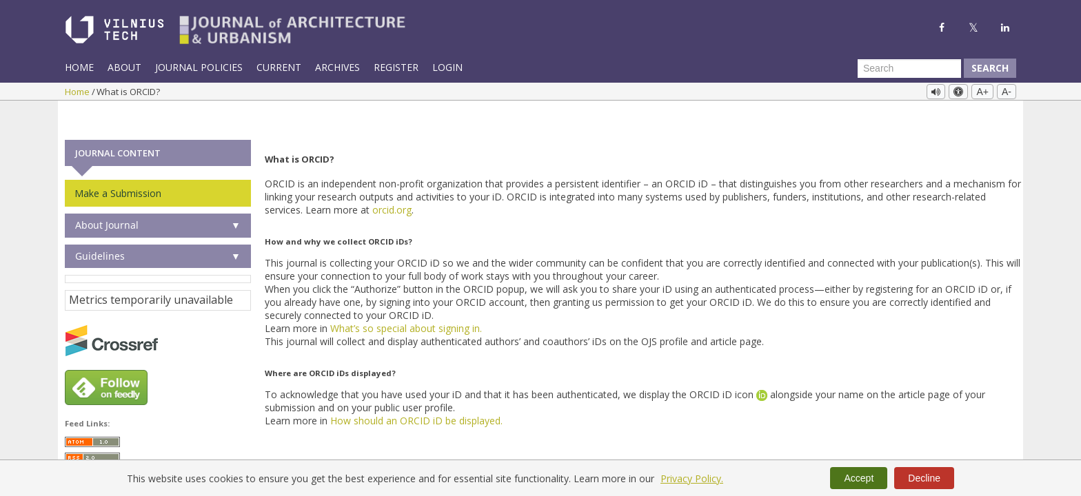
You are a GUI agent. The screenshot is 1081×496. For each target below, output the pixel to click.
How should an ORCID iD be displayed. (416, 394)
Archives (337, 67)
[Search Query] (909, 68)
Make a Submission (117, 167)
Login (447, 67)
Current (278, 67)
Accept (858, 478)
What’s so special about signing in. (406, 302)
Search (990, 67)
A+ (982, 91)
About (124, 67)
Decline (924, 478)
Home (79, 67)
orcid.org (392, 183)
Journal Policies (199, 67)
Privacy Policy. (691, 478)
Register (396, 67)
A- (1006, 91)
